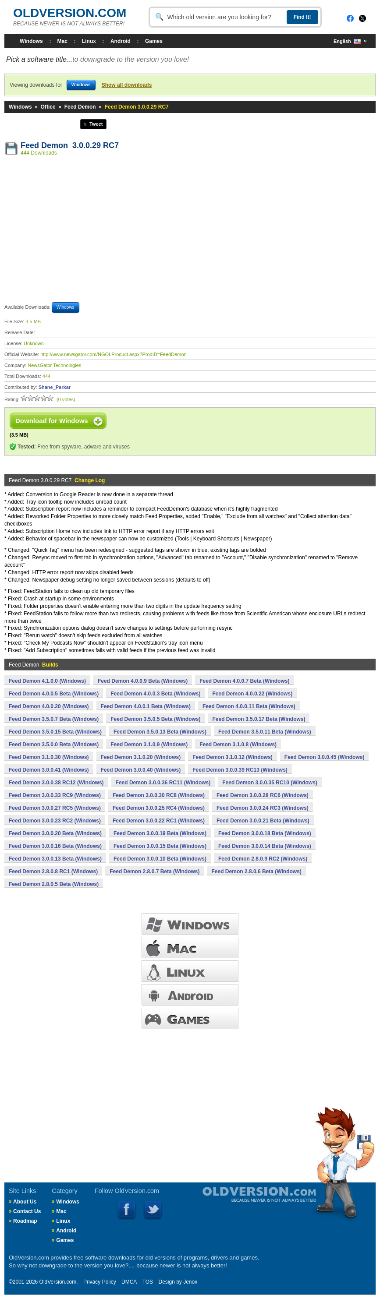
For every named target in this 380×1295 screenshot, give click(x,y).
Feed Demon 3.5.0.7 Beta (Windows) (54, 719)
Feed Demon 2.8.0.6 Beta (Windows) (257, 871)
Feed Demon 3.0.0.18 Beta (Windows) (264, 833)
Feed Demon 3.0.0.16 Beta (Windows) (55, 846)
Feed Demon (80, 107)
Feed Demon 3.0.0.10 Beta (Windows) (160, 859)
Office (48, 107)
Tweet (96, 124)
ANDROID (190, 995)
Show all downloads (127, 85)
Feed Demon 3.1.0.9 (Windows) (149, 744)
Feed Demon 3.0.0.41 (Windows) (49, 770)
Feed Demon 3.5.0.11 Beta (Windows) (264, 732)
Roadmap (25, 1221)
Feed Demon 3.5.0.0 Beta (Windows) (54, 744)
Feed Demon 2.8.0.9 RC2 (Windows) (262, 859)
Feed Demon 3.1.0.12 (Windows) (232, 757)
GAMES (190, 1018)
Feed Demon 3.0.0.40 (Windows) (141, 770)
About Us (24, 1202)
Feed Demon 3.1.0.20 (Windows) (141, 757)
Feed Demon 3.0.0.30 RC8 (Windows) (159, 795)
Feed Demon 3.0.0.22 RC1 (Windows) (159, 821)
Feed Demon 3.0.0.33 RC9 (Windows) (55, 795)
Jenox (190, 1282)
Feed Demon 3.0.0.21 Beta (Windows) (263, 821)
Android (120, 41)
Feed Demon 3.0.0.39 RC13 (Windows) (240, 770)
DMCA (129, 1282)
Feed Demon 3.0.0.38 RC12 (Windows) (56, 783)
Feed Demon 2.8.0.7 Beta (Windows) (154, 871)
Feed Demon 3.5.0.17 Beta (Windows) (259, 719)
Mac (62, 41)
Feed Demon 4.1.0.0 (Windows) (47, 681)
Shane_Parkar (55, 387)
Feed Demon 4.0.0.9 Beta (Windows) (143, 681)
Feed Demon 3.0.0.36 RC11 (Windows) (163, 783)
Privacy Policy (99, 1282)
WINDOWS (190, 924)
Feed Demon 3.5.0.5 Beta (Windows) (155, 719)
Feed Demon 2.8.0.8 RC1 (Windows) (53, 871)
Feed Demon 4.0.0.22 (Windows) (253, 694)
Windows (31, 41)
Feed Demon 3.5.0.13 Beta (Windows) (160, 732)
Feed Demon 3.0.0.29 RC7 (70, 145)
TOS (147, 1282)
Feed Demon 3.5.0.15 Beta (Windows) (55, 732)
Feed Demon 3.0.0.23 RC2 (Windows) (55, 821)
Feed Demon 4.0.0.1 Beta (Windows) (146, 706)
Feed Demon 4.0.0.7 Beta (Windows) (244, 681)
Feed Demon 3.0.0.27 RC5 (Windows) (55, 808)
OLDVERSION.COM (69, 13)
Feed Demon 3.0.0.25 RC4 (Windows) (159, 808)
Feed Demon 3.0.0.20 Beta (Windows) (55, 833)
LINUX (190, 971)
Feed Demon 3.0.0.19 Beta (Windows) (160, 833)
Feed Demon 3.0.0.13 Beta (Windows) (55, 859)
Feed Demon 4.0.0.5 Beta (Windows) (54, 694)
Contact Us (27, 1211)
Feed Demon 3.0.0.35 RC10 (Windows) (269, 783)
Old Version (236, 1201)
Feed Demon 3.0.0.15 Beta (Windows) (160, 846)
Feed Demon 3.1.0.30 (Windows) (49, 757)
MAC (190, 947)
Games (154, 41)
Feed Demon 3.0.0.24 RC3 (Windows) (263, 808)
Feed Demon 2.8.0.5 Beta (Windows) (54, 884)
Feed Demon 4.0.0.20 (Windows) (49, 706)
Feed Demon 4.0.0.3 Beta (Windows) (155, 694)
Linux (89, 41)
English (347, 41)
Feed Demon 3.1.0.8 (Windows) (238, 744)
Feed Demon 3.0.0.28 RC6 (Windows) (263, 795)
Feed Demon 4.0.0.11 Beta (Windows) (248, 706)
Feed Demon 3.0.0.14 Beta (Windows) (264, 846)
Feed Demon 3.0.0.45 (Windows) (324, 757)
